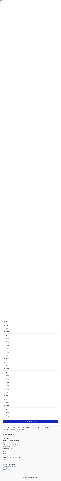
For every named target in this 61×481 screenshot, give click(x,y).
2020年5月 (6, 332)
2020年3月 (6, 338)
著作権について (48, 427)
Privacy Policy (6, 468)
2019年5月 (6, 372)
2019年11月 (7, 352)
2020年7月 (6, 325)
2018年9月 (6, 399)
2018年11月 (7, 392)
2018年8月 (6, 402)
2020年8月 (6, 322)
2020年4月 (6, 335)
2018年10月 (7, 396)
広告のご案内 (16, 427)
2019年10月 (7, 355)
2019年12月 (7, 348)
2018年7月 (6, 406)
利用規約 (6, 429)
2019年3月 (6, 379)
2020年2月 (6, 342)
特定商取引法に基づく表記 (17, 429)
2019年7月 (6, 365)
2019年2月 (6, 382)
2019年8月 (6, 362)
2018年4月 (6, 416)
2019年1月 (6, 385)
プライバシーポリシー (36, 427)
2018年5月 (6, 412)
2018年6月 (6, 409)
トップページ (7, 427)
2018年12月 (7, 389)
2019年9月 (6, 359)
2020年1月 (6, 345)
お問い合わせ (25, 427)
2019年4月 (6, 375)
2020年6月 (6, 328)
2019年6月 (6, 369)
